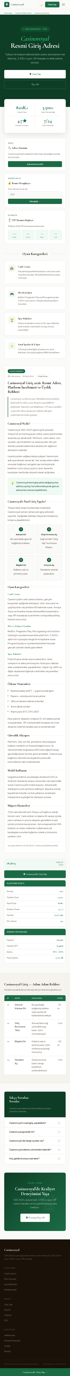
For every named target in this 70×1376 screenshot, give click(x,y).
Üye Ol (35, 84)
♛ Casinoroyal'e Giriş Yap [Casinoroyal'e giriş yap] (35, 874)
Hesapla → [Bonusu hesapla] (35, 201)
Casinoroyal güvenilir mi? (35, 1132)
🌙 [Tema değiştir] (41, 4)
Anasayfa (8, 13)
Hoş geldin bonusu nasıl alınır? (35, 1158)
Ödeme (7, 1315)
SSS (6, 1320)
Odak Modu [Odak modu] (43, 376)
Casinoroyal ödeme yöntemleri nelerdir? (35, 1149)
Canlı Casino (10, 1273)
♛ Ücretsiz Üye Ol (35, 1217)
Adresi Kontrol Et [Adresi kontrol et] (35, 164)
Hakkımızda (9, 1335)
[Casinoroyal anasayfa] (14, 4)
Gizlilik (7, 1346)
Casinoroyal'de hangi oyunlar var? (35, 1140)
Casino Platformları (23, 13)
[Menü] (63, 5)
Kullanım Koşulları (12, 1340)
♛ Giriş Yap (35, 74)
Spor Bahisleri (10, 1284)
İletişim (7, 1351)
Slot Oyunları (10, 1279)
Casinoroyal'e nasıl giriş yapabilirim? (35, 1123)
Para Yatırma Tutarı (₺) (18, 189)
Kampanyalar (10, 1289)
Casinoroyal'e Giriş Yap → (34, 1372)
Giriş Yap (52, 4)
